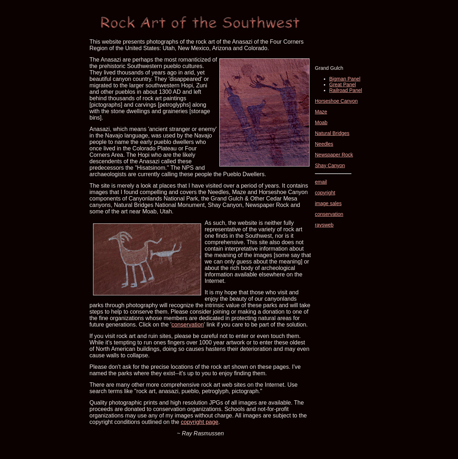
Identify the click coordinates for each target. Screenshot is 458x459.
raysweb (324, 225)
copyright (325, 192)
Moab (321, 122)
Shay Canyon (330, 165)
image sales (328, 203)
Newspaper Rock (334, 155)
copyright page (199, 422)
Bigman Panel (344, 79)
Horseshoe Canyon (336, 101)
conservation (187, 325)
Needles (324, 144)
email (321, 182)
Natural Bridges (332, 133)
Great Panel (342, 84)
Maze (321, 112)
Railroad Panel (345, 90)
